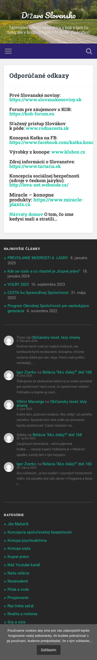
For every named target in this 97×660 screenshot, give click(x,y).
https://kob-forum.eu (31, 114)
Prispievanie (18, 597)
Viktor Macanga (30, 401)
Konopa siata (19, 548)
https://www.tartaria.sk (35, 166)
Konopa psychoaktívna (27, 540)
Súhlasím (48, 650)
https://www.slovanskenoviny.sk (45, 100)
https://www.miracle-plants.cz (46, 202)
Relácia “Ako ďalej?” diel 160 (66, 464)
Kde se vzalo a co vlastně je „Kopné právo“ (44, 271)
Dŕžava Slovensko (48, 15)
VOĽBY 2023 (18, 284)
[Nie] (90, 642)
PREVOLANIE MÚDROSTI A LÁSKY (38, 258)
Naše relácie (18, 573)
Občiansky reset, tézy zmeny (56, 337)
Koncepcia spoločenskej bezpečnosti (40, 532)
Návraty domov (26, 214)
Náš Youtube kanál (24, 565)
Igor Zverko (26, 372)
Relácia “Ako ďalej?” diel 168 (66, 372)
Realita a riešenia (22, 614)
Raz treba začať (21, 606)
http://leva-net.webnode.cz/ (39, 185)
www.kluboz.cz (68, 152)
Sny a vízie (17, 622)
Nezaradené (18, 581)
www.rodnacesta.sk (47, 128)
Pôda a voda (18, 589)
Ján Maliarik (18, 524)
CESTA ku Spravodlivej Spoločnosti (38, 292)
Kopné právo (18, 556)
